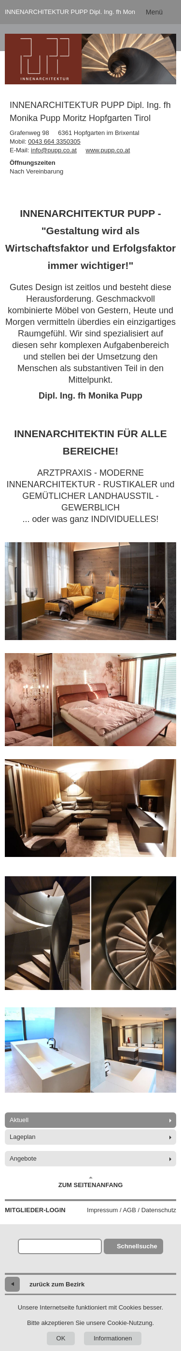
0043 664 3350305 (54, 141)
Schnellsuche (137, 1246)
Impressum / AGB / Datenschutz (131, 1210)
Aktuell (19, 1120)
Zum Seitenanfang (90, 1182)
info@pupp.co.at (54, 150)
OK (61, 1338)
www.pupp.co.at (108, 150)
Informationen (113, 1338)
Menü (154, 12)
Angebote (23, 1158)
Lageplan (23, 1136)
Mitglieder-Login (35, 1210)
